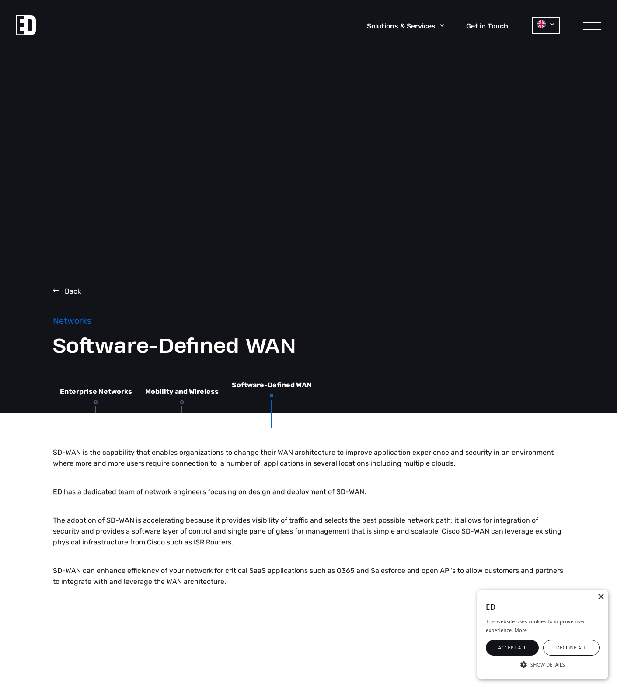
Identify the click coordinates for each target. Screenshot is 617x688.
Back (67, 291)
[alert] (542, 634)
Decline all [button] (571, 647)
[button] (543, 664)
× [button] (600, 597)
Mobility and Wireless (182, 391)
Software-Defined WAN (272, 385)
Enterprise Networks (96, 391)
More (521, 630)
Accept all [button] (512, 647)
